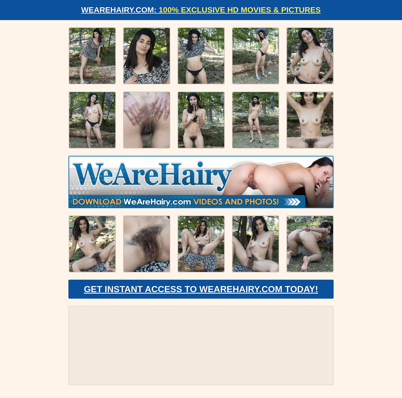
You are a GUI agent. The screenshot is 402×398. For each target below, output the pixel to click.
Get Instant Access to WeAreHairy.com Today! (201, 289)
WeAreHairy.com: (201, 10)
